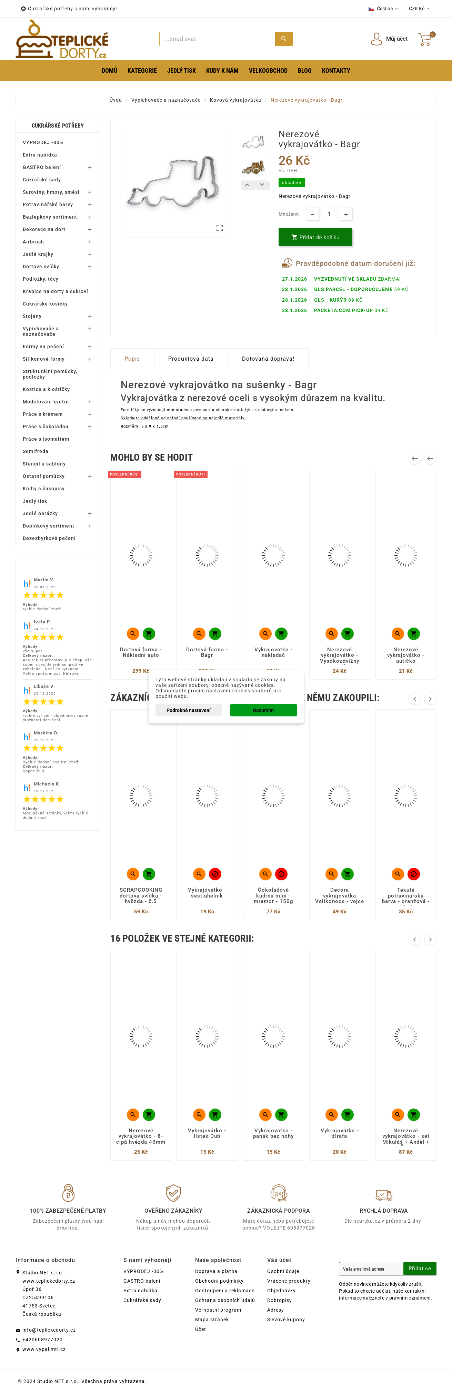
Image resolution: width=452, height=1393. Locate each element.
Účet (200, 1329)
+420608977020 (42, 1339)
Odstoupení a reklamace (224, 1290)
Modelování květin (46, 401)
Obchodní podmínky (219, 1281)
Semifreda (36, 451)
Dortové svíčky (41, 266)
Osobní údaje (283, 1271)
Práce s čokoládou (46, 426)
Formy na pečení (43, 346)
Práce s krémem (43, 414)
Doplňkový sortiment (48, 526)
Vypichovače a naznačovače (41, 331)
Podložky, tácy (41, 279)
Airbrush (33, 241)
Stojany (32, 316)
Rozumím (263, 710)
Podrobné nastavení (189, 710)
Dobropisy (279, 1300)
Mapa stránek (212, 1319)
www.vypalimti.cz (44, 1349)
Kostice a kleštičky (46, 389)
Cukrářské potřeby (58, 125)
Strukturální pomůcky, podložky (50, 374)
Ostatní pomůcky (44, 476)
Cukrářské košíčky (45, 304)
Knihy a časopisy (44, 488)
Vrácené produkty (289, 1281)
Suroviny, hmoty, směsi (51, 192)
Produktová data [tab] (191, 358)
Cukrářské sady (42, 179)
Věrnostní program (218, 1310)
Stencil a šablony (44, 464)
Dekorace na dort (44, 229)
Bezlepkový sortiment (50, 217)
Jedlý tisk (35, 501)
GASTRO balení (42, 167)
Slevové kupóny (286, 1319)
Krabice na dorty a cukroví (55, 291)
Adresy (275, 1310)
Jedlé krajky (38, 254)
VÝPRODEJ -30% (43, 142)
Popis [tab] (132, 358)
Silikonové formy (44, 359)
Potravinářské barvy (48, 204)
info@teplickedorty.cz (49, 1330)
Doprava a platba (216, 1271)
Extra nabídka (40, 155)
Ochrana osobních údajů (225, 1300)
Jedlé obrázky (40, 513)
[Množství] (329, 214)
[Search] (217, 39)
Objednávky (281, 1290)
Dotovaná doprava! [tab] (268, 358)
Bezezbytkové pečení (49, 538)
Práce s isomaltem (46, 439)
